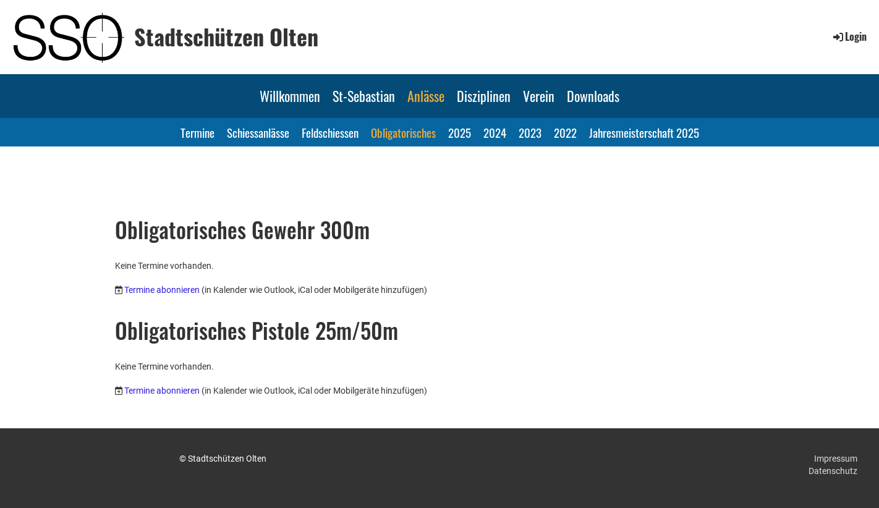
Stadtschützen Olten (226, 36)
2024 (494, 132)
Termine (197, 132)
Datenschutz (833, 471)
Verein (538, 96)
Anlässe (425, 96)
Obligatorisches (403, 132)
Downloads (593, 96)
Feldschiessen (330, 132)
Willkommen (290, 96)
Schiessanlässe (258, 132)
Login (849, 36)
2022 (565, 132)
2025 (459, 132)
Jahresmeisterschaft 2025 (644, 132)
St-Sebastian (364, 96)
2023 (530, 132)
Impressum (835, 459)
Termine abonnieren (162, 290)
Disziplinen (484, 96)
